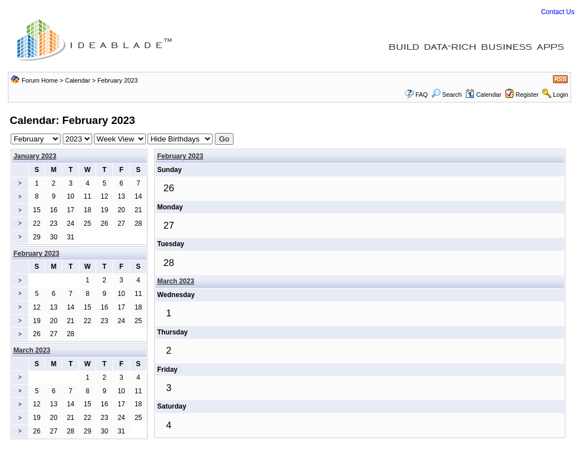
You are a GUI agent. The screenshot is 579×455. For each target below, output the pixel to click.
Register (527, 94)
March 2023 (175, 281)
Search (446, 94)
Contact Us (557, 12)
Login (560, 94)
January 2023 (35, 156)
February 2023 (180, 156)
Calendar (77, 80)
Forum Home (39, 80)
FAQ (422, 94)
